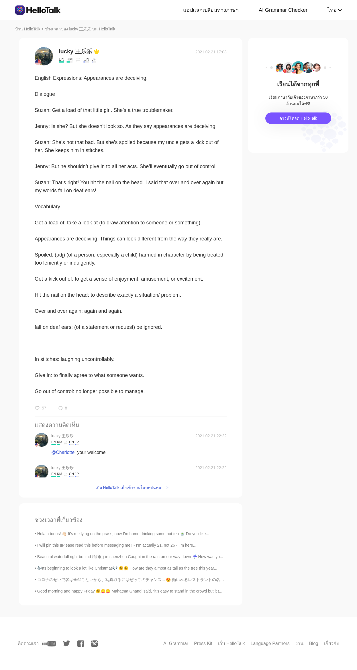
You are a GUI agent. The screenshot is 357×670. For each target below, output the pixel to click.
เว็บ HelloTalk (231, 643)
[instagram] (94, 643)
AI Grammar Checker (283, 10)
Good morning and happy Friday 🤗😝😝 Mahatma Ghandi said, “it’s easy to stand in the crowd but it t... (129, 591)
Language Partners (270, 643)
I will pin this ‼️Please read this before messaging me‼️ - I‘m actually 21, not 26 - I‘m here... (117, 545)
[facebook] (80, 643)
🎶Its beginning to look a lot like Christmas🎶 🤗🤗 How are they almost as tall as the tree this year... (127, 568)
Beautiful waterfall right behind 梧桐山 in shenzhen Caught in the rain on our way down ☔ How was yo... (130, 556)
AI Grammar (175, 643)
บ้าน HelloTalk (27, 29)
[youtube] (49, 643)
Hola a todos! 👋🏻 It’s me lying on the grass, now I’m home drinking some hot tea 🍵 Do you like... (123, 533)
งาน (299, 643)
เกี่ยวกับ (331, 643)
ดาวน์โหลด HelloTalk (298, 118)
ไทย (332, 10)
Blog (313, 643)
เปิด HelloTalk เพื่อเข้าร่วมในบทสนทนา (129, 487)
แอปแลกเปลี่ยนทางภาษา (211, 10)
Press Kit (203, 643)
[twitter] (66, 643)
